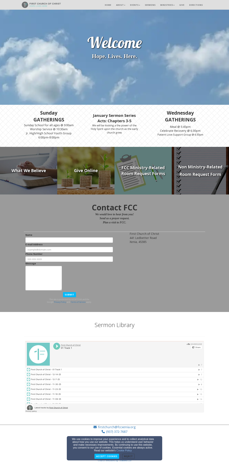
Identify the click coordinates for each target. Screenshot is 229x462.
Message (30, 263)
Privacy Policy (60, 302)
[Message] (43, 278)
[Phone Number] (69, 259)
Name (28, 234)
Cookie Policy (124, 450)
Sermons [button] (150, 5)
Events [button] (135, 5)
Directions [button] (196, 5)
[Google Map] (167, 270)
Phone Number (33, 253)
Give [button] (181, 5)
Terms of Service (78, 302)
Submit (69, 294)
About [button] (120, 5)
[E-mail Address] (69, 249)
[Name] (69, 240)
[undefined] (28, 170)
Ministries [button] (167, 5)
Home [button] (108, 5)
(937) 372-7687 (116, 431)
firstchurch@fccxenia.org (117, 427)
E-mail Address (34, 244)
